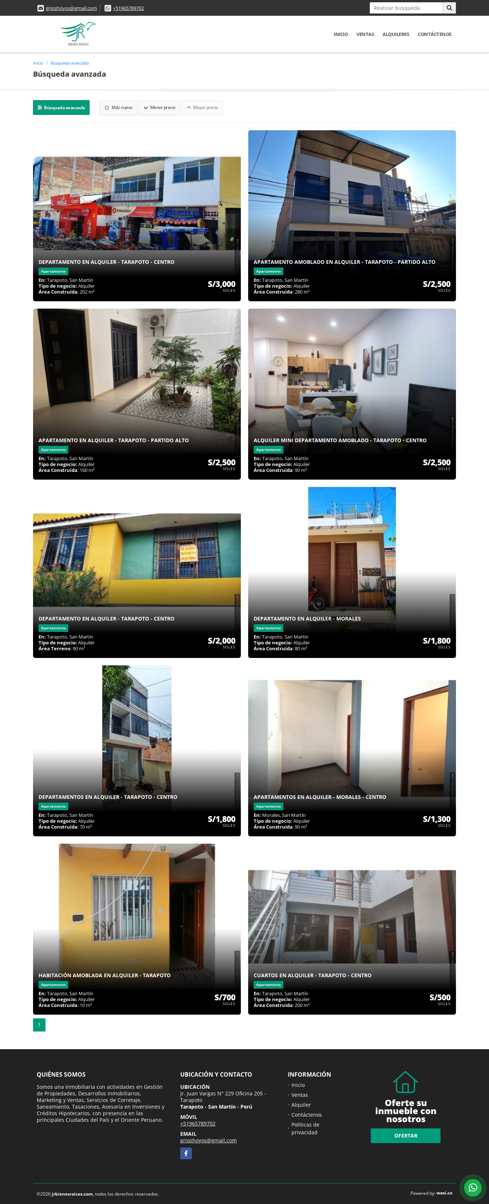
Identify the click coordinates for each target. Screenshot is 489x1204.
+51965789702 (128, 8)
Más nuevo (119, 107)
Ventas (365, 34)
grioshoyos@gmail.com (71, 8)
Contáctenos (435, 34)
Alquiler (301, 1104)
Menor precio (160, 107)
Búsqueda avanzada (70, 63)
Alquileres (396, 34)
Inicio (341, 34)
